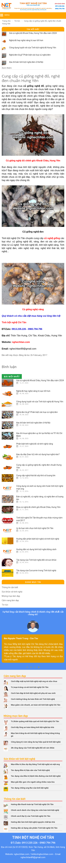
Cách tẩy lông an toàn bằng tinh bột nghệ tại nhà (32, 727)
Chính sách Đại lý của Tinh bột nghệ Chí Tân (30, 816)
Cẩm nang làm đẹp (10, 600)
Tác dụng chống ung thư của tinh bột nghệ (29, 788)
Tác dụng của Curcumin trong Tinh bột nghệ (36, 570)
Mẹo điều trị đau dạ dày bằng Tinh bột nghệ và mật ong (35, 764)
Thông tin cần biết (10, 587)
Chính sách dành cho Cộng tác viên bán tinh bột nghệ (35, 810)
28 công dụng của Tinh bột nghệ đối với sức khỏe (32, 748)
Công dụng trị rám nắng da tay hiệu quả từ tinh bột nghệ (35, 742)
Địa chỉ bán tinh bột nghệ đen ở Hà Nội (26, 62)
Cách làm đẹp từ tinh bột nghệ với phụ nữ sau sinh (33, 693)
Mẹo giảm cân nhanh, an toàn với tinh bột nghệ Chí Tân (35, 705)
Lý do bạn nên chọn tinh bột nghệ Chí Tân (34, 528)
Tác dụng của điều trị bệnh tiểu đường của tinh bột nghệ (35, 776)
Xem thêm (7, 68)
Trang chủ (6, 21)
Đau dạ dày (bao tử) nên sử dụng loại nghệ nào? (38, 454)
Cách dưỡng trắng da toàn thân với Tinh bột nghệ (33, 699)
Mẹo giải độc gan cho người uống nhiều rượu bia (33, 782)
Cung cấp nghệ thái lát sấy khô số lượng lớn (35, 475)
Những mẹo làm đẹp (11, 596)
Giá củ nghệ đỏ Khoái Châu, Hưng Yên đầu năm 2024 (33, 33)
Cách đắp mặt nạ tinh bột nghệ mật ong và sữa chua (34, 681)
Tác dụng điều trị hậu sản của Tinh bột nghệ (30, 770)
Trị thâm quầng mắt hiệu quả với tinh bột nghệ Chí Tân (35, 721)
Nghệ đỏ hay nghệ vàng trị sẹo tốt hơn (26, 40)
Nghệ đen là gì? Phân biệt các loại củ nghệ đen (30, 55)
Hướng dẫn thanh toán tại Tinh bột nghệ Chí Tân (32, 804)
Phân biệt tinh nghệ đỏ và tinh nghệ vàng (34, 444)
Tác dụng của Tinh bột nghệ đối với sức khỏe (36, 560)
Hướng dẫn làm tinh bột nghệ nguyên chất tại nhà (33, 822)
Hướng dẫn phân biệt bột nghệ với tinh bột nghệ (37, 539)
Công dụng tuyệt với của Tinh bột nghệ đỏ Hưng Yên (32, 47)
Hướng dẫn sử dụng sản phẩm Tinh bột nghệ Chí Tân (34, 828)
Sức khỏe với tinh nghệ (12, 592)
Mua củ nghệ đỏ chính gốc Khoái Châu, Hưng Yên (38, 507)
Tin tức (17, 21)
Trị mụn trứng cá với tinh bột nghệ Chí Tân (29, 687)
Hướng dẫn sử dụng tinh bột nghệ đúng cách (36, 549)
